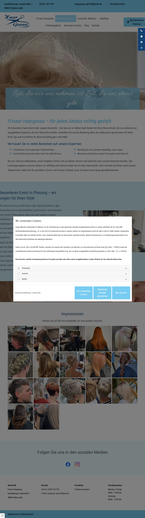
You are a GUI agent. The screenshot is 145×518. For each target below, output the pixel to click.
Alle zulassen (117, 292)
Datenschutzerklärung (23, 293)
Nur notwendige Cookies (64, 293)
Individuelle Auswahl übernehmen (90, 293)
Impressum (36, 293)
